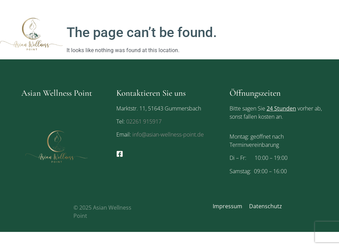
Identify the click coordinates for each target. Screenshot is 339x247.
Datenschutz (265, 206)
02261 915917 (144, 121)
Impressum (227, 206)
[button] (333, 33)
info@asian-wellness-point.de (167, 134)
